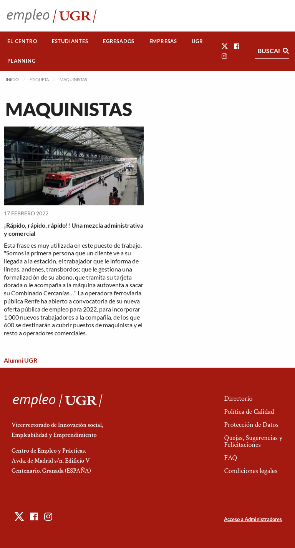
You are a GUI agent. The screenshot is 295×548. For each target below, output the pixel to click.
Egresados (118, 41)
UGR (197, 41)
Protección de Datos (251, 424)
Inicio (12, 79)
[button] (225, 46)
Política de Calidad (249, 411)
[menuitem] (22, 41)
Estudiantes (70, 41)
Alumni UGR (20, 360)
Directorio (238, 398)
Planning (21, 61)
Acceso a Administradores (253, 519)
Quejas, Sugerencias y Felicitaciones (253, 441)
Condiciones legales (250, 470)
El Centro (22, 41)
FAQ (230, 457)
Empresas (163, 41)
